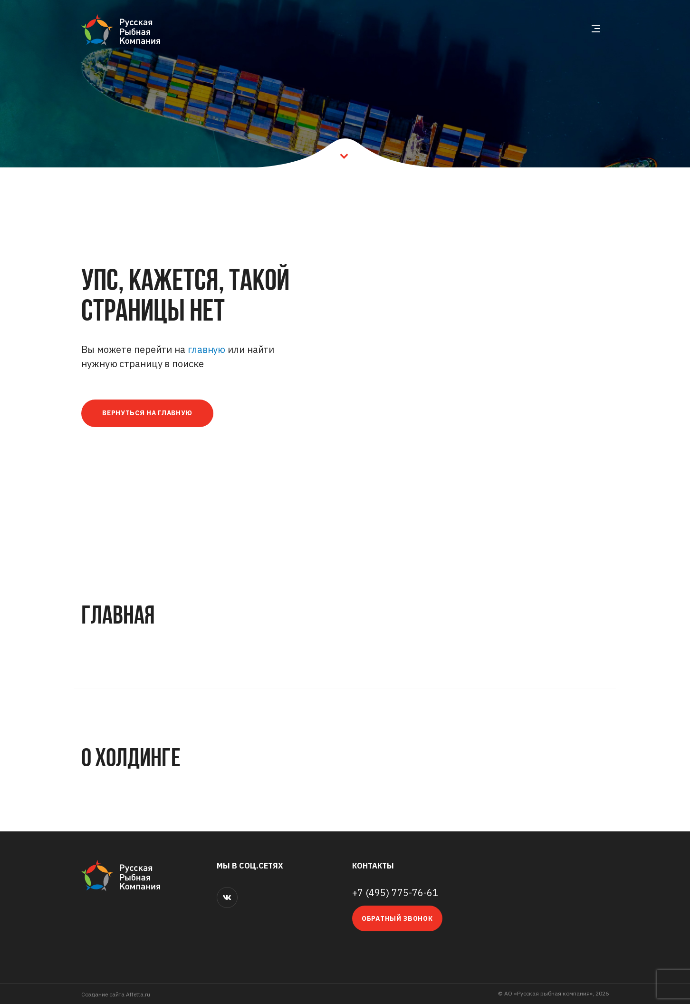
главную (206, 349)
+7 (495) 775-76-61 (395, 893)
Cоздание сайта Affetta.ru (115, 995)
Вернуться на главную (151, 414)
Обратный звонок (397, 919)
